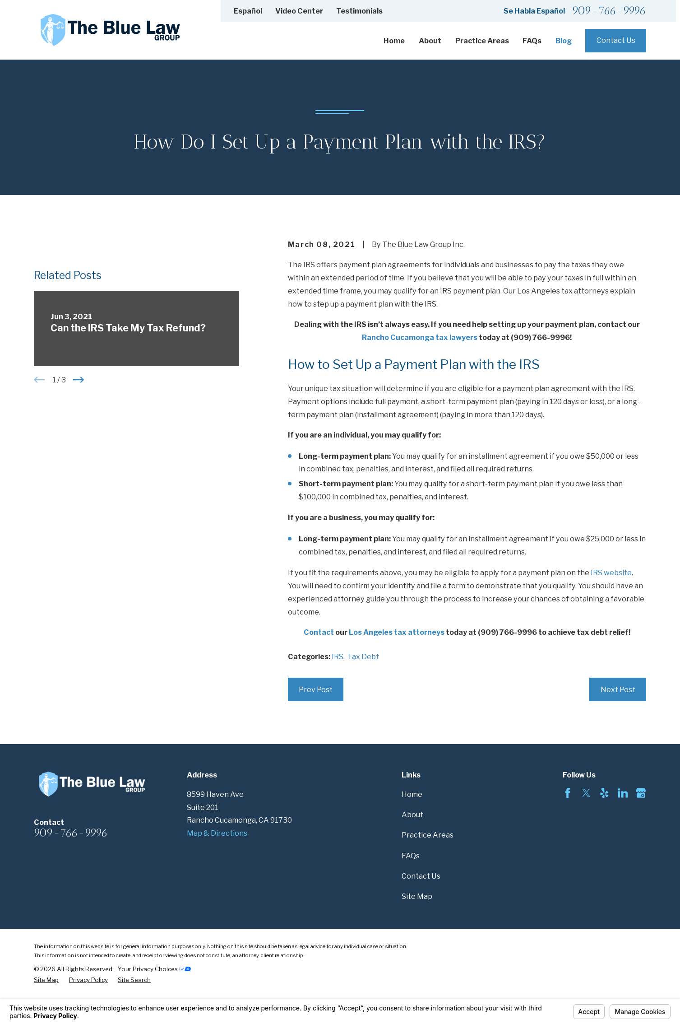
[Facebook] (568, 793)
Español (248, 10)
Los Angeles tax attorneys (396, 632)
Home (412, 794)
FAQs (411, 855)
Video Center (299, 10)
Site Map (417, 896)
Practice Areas (427, 834)
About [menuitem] (430, 40)
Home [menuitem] (394, 40)
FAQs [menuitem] (532, 40)
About (412, 814)
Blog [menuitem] (563, 40)
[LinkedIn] (623, 793)
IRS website (611, 572)
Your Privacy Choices (154, 969)
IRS (337, 656)
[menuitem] (46, 979)
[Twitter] (586, 793)
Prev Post (316, 689)
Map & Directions (217, 833)
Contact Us (616, 40)
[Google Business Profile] (641, 793)
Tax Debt (363, 656)
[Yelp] (604, 793)
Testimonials (359, 10)
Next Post (618, 689)
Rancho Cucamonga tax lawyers (419, 337)
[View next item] (78, 517)
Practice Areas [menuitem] (482, 40)
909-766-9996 (609, 11)
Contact (319, 632)
